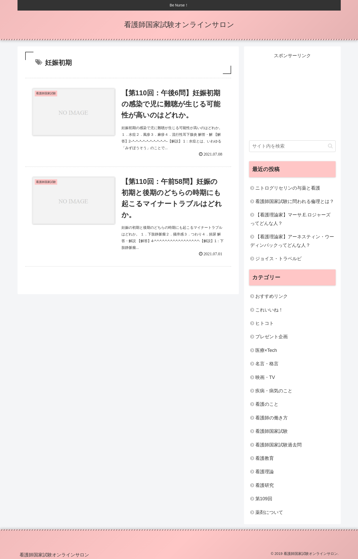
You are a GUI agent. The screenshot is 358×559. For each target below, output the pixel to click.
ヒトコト (264, 323)
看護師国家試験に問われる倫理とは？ (294, 201)
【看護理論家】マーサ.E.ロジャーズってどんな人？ (290, 219)
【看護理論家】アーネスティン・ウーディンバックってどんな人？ (292, 241)
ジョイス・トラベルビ (278, 258)
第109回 (263, 498)
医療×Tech (266, 350)
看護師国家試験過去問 (278, 444)
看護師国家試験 (271, 431)
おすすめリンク (271, 296)
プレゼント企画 (271, 336)
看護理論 (264, 471)
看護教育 (264, 458)
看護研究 (264, 485)
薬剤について (269, 512)
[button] (330, 146)
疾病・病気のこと (273, 390)
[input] (292, 146)
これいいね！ (269, 309)
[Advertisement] (292, 96)
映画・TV (265, 377)
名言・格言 (266, 363)
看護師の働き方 (271, 417)
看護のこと (266, 404)
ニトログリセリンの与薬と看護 (287, 188)
